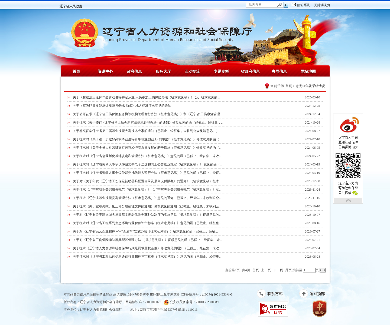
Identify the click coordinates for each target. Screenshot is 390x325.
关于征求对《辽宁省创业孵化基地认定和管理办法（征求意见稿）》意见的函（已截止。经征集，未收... (147, 156)
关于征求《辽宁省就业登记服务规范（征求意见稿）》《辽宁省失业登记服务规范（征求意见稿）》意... (147, 189)
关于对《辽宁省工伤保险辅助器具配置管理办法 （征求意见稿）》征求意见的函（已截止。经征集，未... (147, 240)
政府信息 (134, 71)
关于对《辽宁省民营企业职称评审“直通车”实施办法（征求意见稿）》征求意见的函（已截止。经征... (145, 231)
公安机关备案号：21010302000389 (191, 302)
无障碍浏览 (322, 5)
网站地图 (308, 71)
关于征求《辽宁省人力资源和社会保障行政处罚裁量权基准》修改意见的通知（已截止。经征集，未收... (147, 248)
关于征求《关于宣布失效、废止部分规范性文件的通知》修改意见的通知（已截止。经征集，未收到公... (147, 206)
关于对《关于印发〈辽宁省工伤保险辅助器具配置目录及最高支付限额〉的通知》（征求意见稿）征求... (147, 181)
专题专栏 (221, 71)
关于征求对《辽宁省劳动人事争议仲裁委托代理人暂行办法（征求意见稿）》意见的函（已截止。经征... (147, 173)
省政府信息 (250, 71)
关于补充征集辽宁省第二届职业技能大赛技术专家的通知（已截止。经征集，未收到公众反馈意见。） (146, 131)
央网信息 (279, 71)
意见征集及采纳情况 (310, 86)
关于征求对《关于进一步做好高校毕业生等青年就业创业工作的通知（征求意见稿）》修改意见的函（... (147, 139)
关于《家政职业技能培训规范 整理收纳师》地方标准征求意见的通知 (122, 106)
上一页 (266, 270)
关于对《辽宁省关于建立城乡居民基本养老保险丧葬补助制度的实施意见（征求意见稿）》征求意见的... (147, 215)
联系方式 (272, 294)
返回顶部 (314, 294)
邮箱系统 (303, 5)
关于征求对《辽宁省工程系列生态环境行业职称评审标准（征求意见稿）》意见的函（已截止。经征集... (147, 223)
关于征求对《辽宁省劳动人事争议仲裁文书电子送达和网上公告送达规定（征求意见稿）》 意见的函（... (147, 164)
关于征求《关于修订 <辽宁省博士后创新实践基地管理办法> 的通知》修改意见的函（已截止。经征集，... (148, 122)
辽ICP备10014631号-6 (217, 294)
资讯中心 (105, 71)
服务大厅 (163, 71)
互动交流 (192, 71)
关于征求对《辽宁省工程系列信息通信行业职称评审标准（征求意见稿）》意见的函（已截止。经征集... (147, 256)
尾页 (288, 270)
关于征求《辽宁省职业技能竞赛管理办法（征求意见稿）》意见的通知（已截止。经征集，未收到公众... (147, 198)
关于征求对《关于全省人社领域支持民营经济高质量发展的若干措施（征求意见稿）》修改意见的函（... (147, 148)
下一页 (278, 270)
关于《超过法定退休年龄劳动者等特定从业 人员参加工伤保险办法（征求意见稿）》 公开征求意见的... (146, 97)
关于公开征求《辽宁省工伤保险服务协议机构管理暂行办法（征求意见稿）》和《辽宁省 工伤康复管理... (147, 114)
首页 (76, 71)
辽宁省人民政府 (71, 6)
